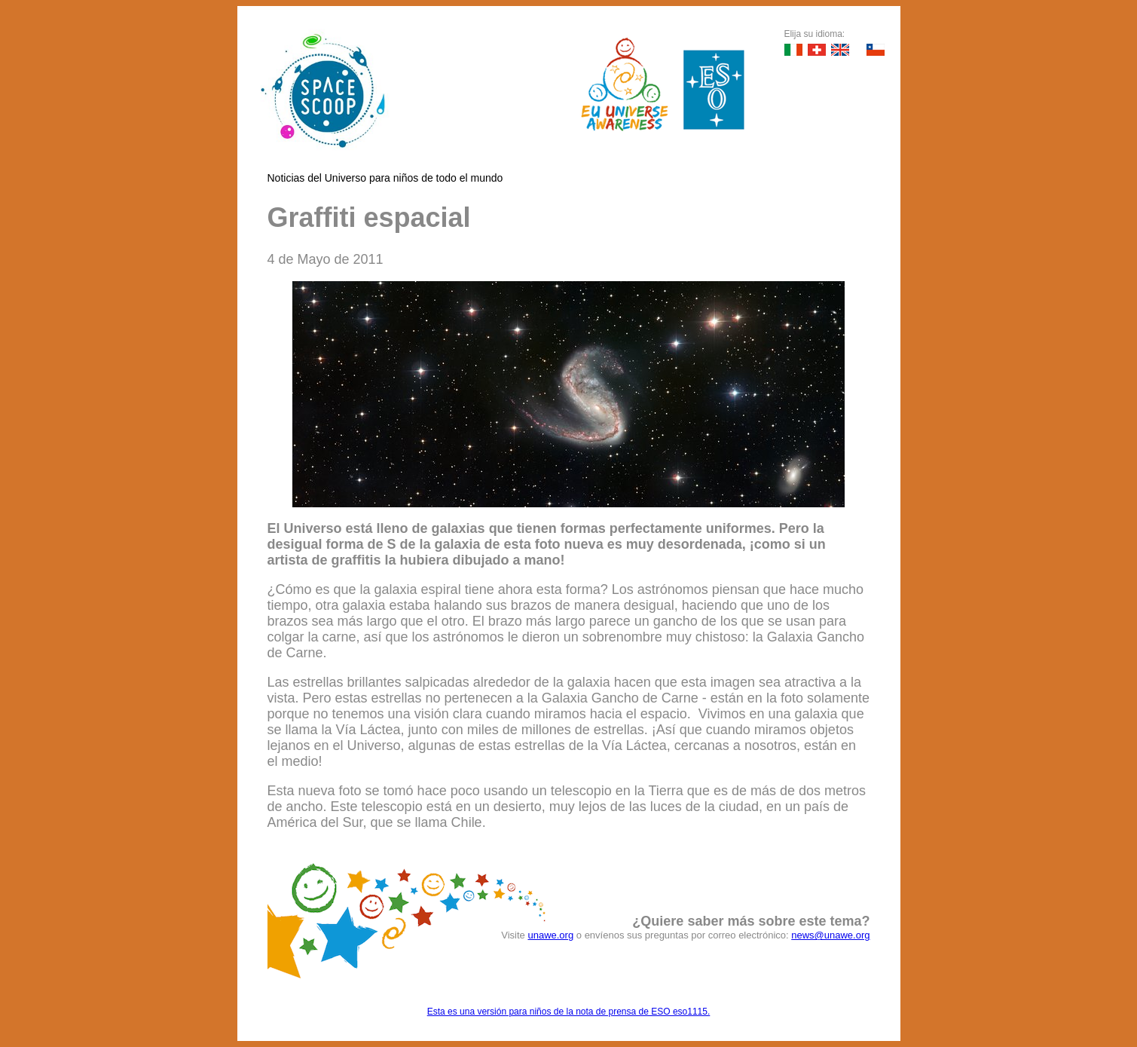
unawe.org (550, 935)
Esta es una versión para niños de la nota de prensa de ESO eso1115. (569, 1011)
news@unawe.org (830, 935)
